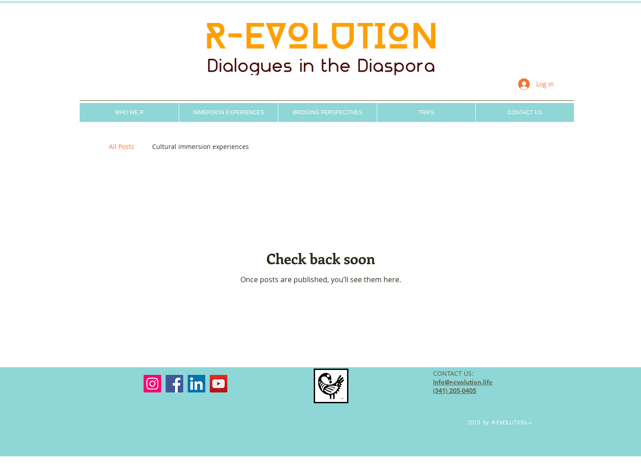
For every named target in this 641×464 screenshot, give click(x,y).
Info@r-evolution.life (462, 382)
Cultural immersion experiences (200, 146)
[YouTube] (218, 383)
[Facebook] (174, 383)
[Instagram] (152, 383)
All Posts (121, 146)
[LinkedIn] (196, 383)
